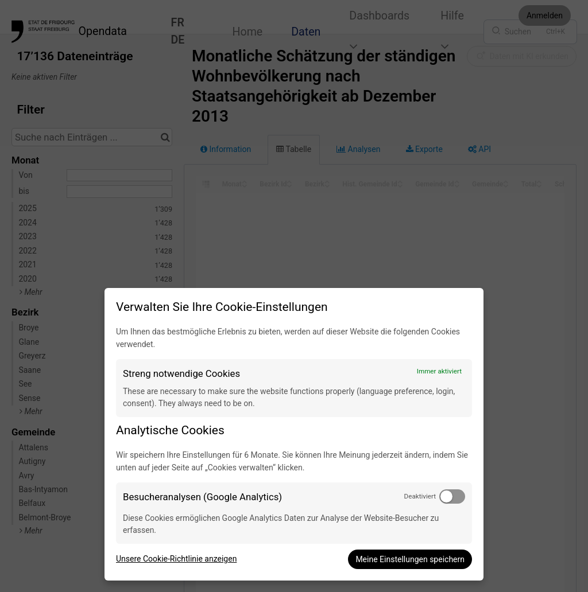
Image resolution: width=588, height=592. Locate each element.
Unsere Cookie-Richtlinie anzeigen (176, 558)
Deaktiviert (420, 496)
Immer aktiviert (439, 371)
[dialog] (294, 434)
